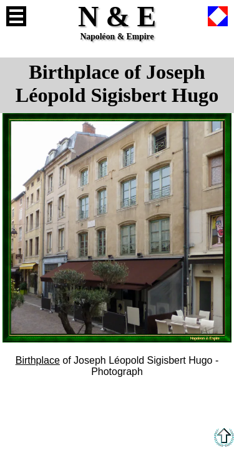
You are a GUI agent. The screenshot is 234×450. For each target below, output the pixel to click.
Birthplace (38, 360)
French (218, 16)
